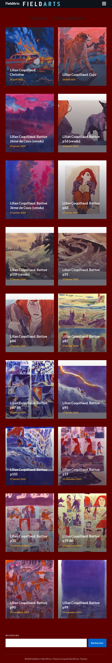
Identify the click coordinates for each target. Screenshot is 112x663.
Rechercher (12, 635)
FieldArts (12, 3)
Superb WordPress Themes (74, 659)
